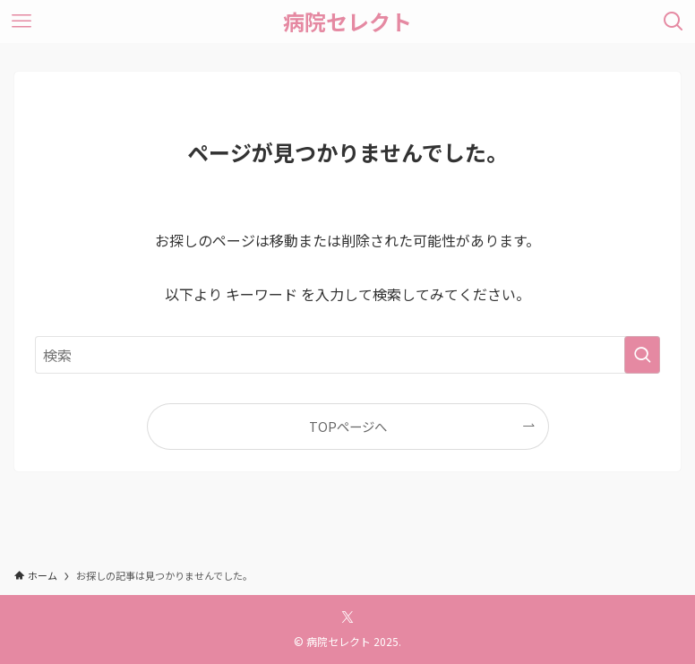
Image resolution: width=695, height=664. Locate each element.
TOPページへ (348, 426)
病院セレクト (347, 21)
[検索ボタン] (673, 21)
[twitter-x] (347, 617)
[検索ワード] (347, 355)
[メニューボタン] (21, 21)
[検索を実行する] (642, 355)
